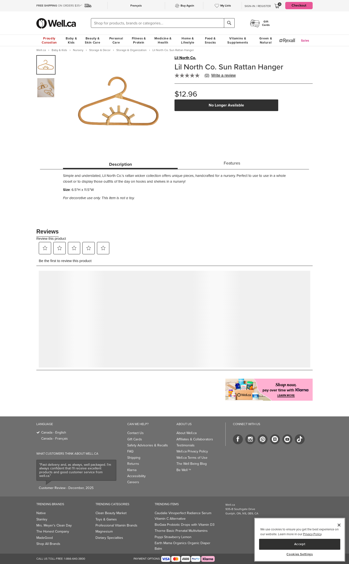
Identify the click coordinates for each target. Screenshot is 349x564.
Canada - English (53, 432)
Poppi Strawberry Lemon (173, 537)
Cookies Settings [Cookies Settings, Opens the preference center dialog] (299, 554)
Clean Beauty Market (111, 513)
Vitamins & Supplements (237, 40)
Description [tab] (120, 164)
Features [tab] (232, 163)
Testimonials (185, 445)
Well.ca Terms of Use (191, 457)
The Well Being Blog (191, 463)
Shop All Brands (48, 543)
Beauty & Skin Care (92, 40)
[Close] (339, 525)
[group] (46, 65)
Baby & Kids (71, 40)
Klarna (131, 470)
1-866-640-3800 (74, 558)
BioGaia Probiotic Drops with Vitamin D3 (184, 524)
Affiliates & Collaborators (194, 439)
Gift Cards (134, 439)
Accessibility (136, 476)
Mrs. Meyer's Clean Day (54, 525)
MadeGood (44, 537)
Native (41, 513)
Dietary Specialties (109, 537)
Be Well (183, 470)
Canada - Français (54, 438)
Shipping (133, 457)
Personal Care (116, 40)
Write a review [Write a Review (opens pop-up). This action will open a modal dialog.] (223, 75)
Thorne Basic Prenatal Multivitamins (181, 530)
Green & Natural (265, 40)
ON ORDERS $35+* (59, 5)
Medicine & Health (163, 40)
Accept (299, 544)
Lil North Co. (185, 57)
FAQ (130, 451)
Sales (305, 40)
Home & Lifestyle (187, 40)
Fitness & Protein (139, 40)
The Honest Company (52, 531)
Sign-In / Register (258, 6)
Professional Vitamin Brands (116, 525)
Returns (133, 463)
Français (136, 5)
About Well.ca (186, 433)
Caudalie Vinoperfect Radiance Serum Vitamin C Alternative (183, 516)
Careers (133, 482)
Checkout (299, 5)
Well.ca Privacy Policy (192, 451)
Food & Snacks (210, 40)
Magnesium (104, 531)
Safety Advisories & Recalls (147, 445)
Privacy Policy (312, 534)
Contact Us (135, 433)
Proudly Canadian (49, 40)
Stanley (41, 519)
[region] (299, 540)
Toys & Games (106, 519)
